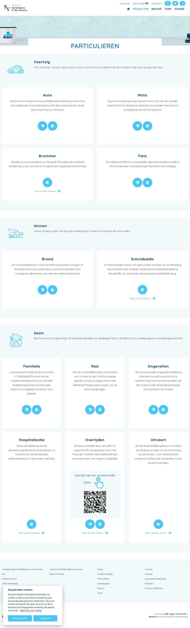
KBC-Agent (170, 614)
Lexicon (125, 3)
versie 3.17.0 (181, 614)
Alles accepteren (20, 618)
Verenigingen (103, 583)
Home (100, 569)
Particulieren (103, 578)
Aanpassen (45, 618)
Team (168, 8)
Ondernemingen (105, 574)
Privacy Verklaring (153, 588)
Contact (156, 3)
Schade (179, 8)
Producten (141, 8)
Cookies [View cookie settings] (149, 574)
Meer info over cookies (31, 610)
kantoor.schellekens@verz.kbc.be (66, 569)
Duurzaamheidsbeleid (155, 578)
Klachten (149, 583)
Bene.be (152, 617)
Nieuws (157, 8)
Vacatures (140, 3)
